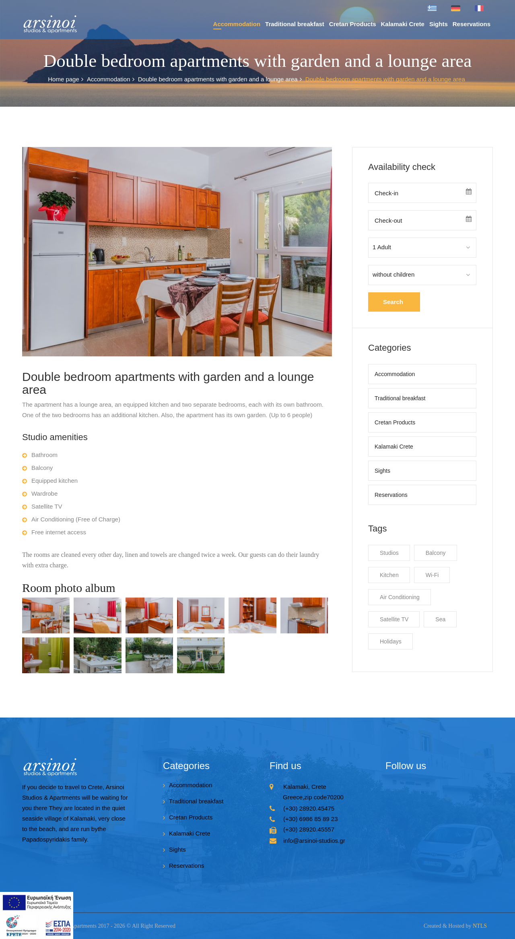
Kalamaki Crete (402, 24)
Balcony (436, 553)
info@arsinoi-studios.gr (314, 840)
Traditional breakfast (294, 24)
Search (393, 301)
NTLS (480, 926)
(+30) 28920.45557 (308, 829)
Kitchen (389, 575)
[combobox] (422, 248)
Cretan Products (352, 24)
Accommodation (237, 24)
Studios (389, 553)
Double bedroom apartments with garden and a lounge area (220, 79)
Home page (65, 79)
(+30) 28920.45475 (308, 808)
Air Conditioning (400, 597)
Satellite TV (394, 619)
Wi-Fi (432, 575)
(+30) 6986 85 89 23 (310, 818)
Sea (440, 619)
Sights (438, 24)
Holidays (391, 641)
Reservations (471, 24)
